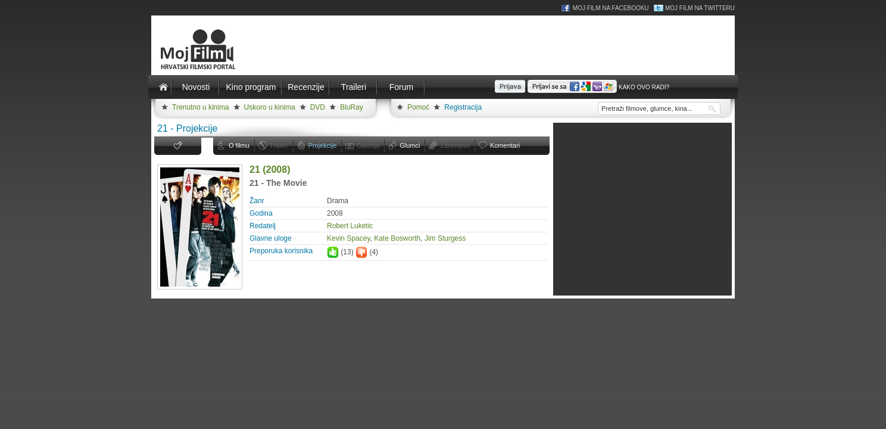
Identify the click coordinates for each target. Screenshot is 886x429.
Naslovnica (163, 87)
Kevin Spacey (348, 238)
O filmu (239, 145)
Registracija (463, 107)
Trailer (279, 145)
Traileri (353, 87)
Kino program (251, 87)
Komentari (505, 145)
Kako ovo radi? (644, 87)
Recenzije (306, 87)
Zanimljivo (455, 145)
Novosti (196, 87)
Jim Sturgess (445, 238)
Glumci (410, 145)
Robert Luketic (350, 226)
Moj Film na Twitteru (700, 8)
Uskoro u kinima (269, 107)
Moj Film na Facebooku (611, 8)
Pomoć (418, 107)
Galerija (368, 145)
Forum (401, 87)
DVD (317, 107)
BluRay (351, 107)
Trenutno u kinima (200, 107)
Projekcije (322, 145)
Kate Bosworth (397, 238)
